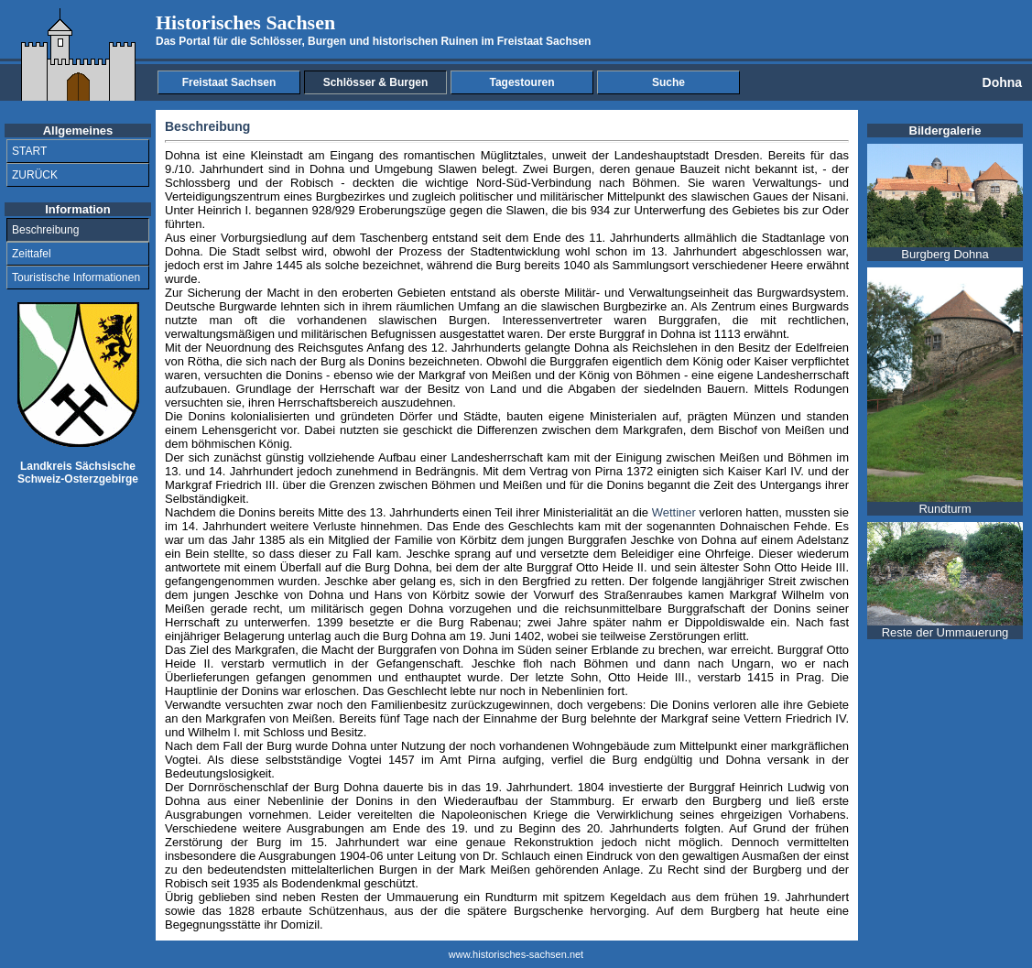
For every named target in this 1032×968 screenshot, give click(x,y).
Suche (668, 82)
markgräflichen (810, 746)
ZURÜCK (35, 175)
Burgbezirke (635, 306)
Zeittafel (31, 253)
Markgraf (441, 375)
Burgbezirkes (351, 196)
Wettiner (674, 512)
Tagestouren (521, 82)
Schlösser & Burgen (376, 82)
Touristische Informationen (76, 277)
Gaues (770, 196)
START (29, 151)
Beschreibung (45, 229)
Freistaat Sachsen (229, 82)
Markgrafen (653, 430)
